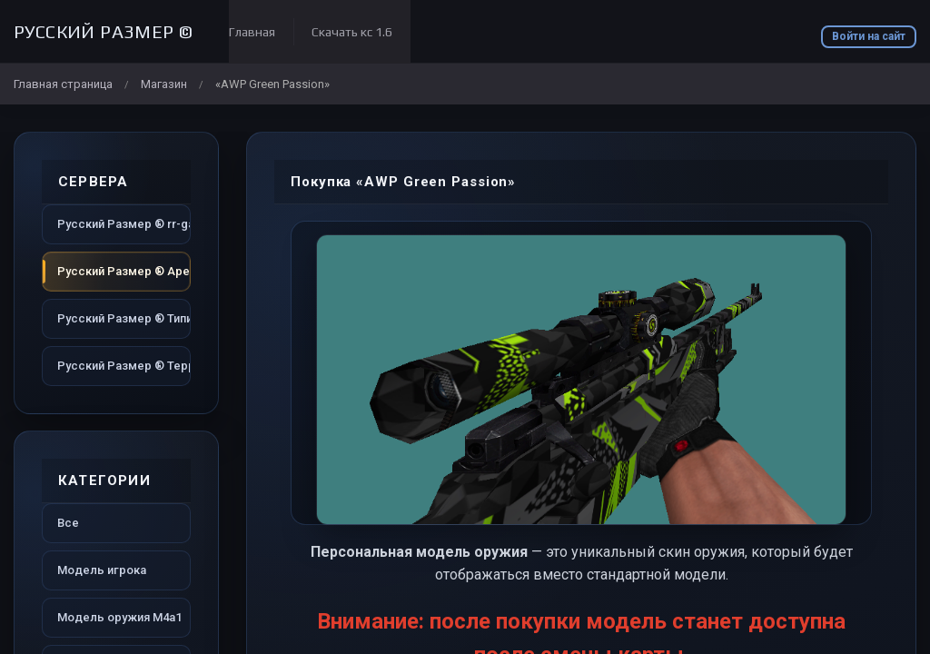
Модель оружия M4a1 (119, 617)
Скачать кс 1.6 (352, 32)
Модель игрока (101, 570)
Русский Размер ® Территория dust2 (124, 365)
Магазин (164, 84)
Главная (252, 32)
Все (68, 523)
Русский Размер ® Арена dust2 (124, 271)
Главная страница (63, 84)
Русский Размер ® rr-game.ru (124, 224)
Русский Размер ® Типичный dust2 (124, 318)
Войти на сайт (868, 36)
